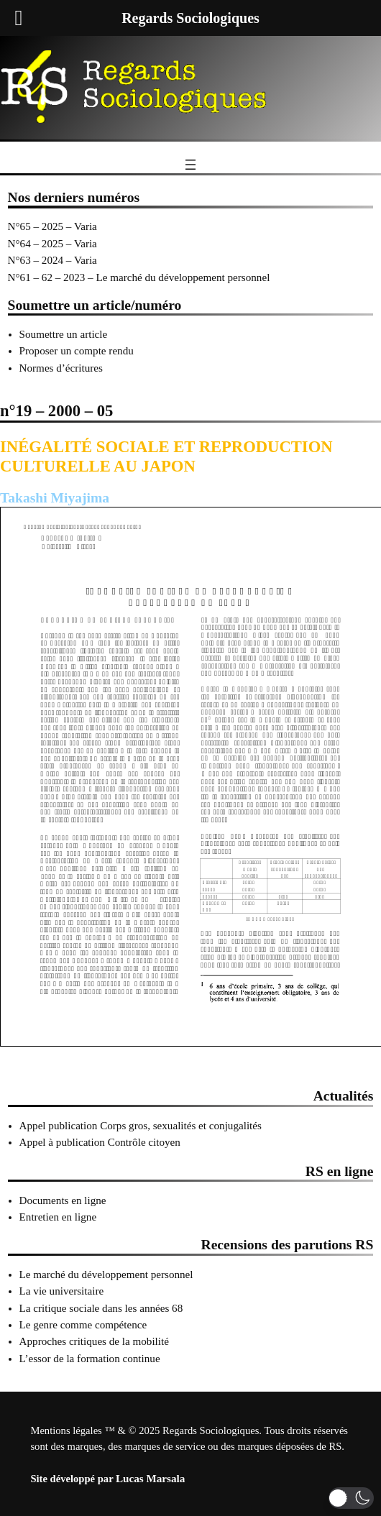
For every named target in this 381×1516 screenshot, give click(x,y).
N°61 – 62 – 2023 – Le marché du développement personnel (139, 277)
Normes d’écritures (61, 368)
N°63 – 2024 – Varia (52, 260)
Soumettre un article (63, 334)
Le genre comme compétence (83, 1325)
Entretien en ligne (58, 1217)
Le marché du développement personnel (106, 1274)
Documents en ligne (62, 1200)
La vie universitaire (61, 1291)
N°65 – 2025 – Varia (52, 226)
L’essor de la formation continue (89, 1358)
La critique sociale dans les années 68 (101, 1308)
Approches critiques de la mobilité (94, 1341)
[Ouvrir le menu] (190, 164)
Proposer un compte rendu (76, 351)
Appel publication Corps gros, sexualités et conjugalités (140, 1125)
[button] (351, 1498)
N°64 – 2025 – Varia (52, 243)
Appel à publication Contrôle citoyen (99, 1142)
